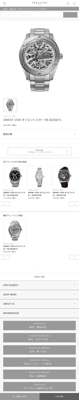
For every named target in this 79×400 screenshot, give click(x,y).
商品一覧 (12, 9)
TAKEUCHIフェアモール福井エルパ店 (38, 386)
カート (74, 3)
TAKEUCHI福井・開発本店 (38, 325)
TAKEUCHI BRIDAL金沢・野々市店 (39, 349)
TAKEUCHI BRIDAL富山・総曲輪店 (39, 374)
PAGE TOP (39, 277)
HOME (5, 9)
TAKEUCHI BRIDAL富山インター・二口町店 (38, 362)
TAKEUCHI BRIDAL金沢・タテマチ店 (39, 337)
